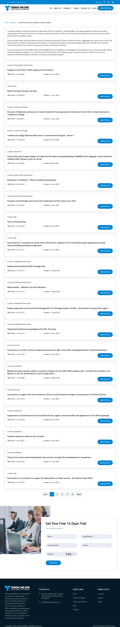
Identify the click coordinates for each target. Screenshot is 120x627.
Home (7, 22)
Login (94, 8)
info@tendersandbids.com (18, 2)
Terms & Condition (98, 624)
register (53, 561)
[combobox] (96, 543)
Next (79, 492)
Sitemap (76, 608)
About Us (57, 8)
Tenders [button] (67, 8)
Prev (45, 492)
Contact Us (85, 8)
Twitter (100, 600)
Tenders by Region (79, 596)
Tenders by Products (80, 600)
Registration (105, 8)
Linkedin (100, 596)
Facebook (101, 592)
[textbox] (96, 543)
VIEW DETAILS (105, 75)
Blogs (76, 8)
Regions (13, 22)
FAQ (74, 604)
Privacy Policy (110, 624)
